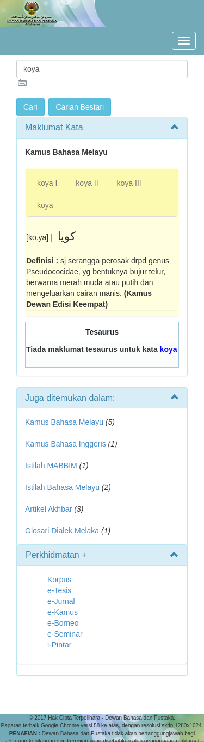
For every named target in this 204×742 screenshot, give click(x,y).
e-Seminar (65, 634)
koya (45, 205)
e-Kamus (62, 612)
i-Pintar (59, 644)
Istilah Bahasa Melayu (62, 487)
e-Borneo (63, 623)
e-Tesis (59, 590)
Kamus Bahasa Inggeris (65, 443)
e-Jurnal (61, 601)
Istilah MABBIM (51, 465)
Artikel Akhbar (48, 509)
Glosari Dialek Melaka (62, 530)
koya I (47, 183)
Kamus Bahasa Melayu (65, 422)
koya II (87, 183)
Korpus (59, 579)
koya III (129, 183)
